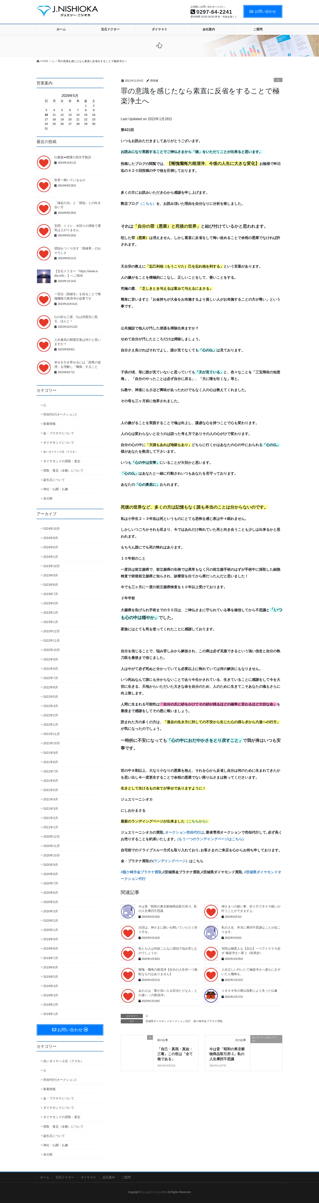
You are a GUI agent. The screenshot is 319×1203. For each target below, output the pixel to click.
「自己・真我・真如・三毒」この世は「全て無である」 (175, 1054)
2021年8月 (50, 762)
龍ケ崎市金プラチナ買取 (208, 1021)
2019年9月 (50, 939)
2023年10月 (51, 566)
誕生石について (54, 480)
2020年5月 (50, 902)
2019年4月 (50, 986)
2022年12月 (51, 631)
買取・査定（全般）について (63, 470)
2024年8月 (50, 538)
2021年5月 (50, 790)
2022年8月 (50, 668)
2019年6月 (50, 967)
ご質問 (126, 1177)
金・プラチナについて (58, 433)
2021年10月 (51, 743)
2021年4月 (50, 799)
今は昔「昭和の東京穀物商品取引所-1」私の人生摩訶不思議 (227, 1054)
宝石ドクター (65, 1177)
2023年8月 (50, 584)
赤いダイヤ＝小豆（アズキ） (60, 451)
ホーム (44, 1177)
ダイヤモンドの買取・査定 (61, 461)
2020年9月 (50, 864)
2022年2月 (50, 715)
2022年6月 (50, 687)
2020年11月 (51, 846)
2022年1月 (50, 724)
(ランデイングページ (169, 861)
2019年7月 (50, 958)
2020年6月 (50, 892)
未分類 (48, 498)
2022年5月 (50, 696)
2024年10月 (51, 528)
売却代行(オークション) (59, 414)
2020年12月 (51, 836)
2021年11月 (51, 734)
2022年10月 (51, 650)
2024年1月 (50, 556)
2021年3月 (50, 808)
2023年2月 (50, 612)
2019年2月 (50, 1004)
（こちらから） (197, 821)
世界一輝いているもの (69, 180)
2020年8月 (50, 874)
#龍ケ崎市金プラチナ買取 (141, 872)
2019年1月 (50, 1014)
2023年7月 (50, 594)
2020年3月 (50, 911)
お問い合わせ (263, 11)
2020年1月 (50, 930)
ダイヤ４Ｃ (88, 1177)
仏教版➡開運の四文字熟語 (72, 157)
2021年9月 (50, 752)
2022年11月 (51, 640)
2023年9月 (50, 575)
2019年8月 (50, 948)
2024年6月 (50, 547)
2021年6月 (50, 780)
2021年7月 (50, 771)
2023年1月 (50, 622)
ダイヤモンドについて (58, 442)
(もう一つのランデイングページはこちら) (210, 839)
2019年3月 (50, 995)
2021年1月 (50, 827)
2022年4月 (50, 706)
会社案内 (109, 1177)
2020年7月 (50, 883)
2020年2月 (50, 920)
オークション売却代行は (184, 832)
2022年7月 (50, 678)
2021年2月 (50, 818)
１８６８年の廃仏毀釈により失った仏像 (249, 990)
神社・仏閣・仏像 (55, 489)
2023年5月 (50, 603)
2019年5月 (50, 976)
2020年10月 (51, 855)
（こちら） (147, 204)
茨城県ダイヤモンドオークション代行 (168, 1021)
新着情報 (49, 423)
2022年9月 (50, 659)
